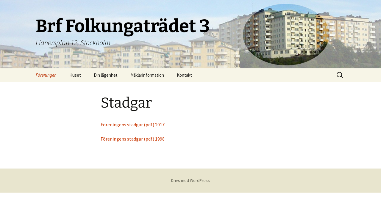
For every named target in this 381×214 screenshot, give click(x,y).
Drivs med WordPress (190, 180)
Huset (75, 75)
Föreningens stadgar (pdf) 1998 (133, 139)
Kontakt (184, 75)
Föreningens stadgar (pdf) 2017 (133, 125)
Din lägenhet (106, 75)
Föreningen (46, 75)
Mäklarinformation (147, 75)
